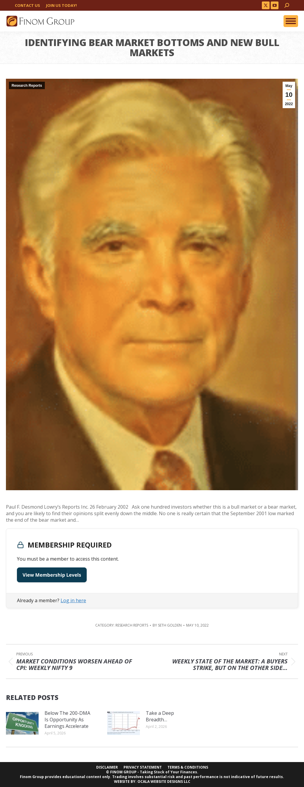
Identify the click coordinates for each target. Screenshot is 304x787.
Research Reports (27, 85)
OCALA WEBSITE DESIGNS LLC (163, 781)
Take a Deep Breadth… (160, 716)
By (167, 625)
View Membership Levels (52, 575)
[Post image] (22, 723)
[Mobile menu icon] (291, 21)
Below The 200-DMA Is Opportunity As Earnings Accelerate (67, 719)
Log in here (73, 600)
